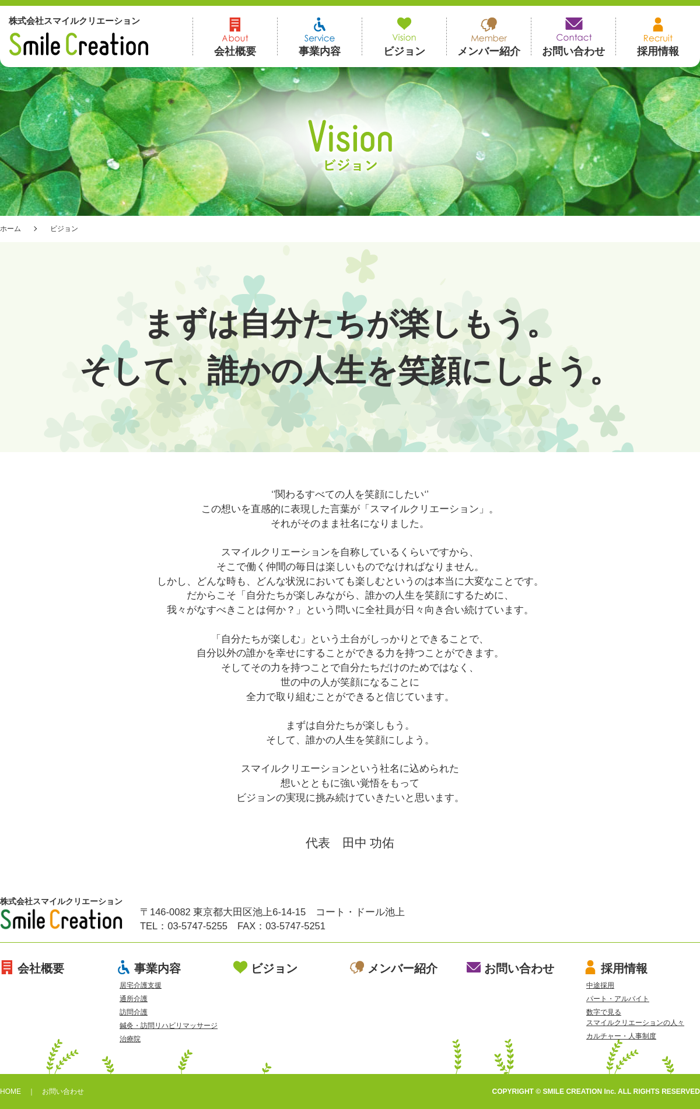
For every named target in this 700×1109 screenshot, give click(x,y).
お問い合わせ (573, 36)
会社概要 (235, 36)
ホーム (10, 229)
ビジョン (404, 36)
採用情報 (658, 36)
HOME (10, 1091)
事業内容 (320, 36)
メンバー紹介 (488, 36)
